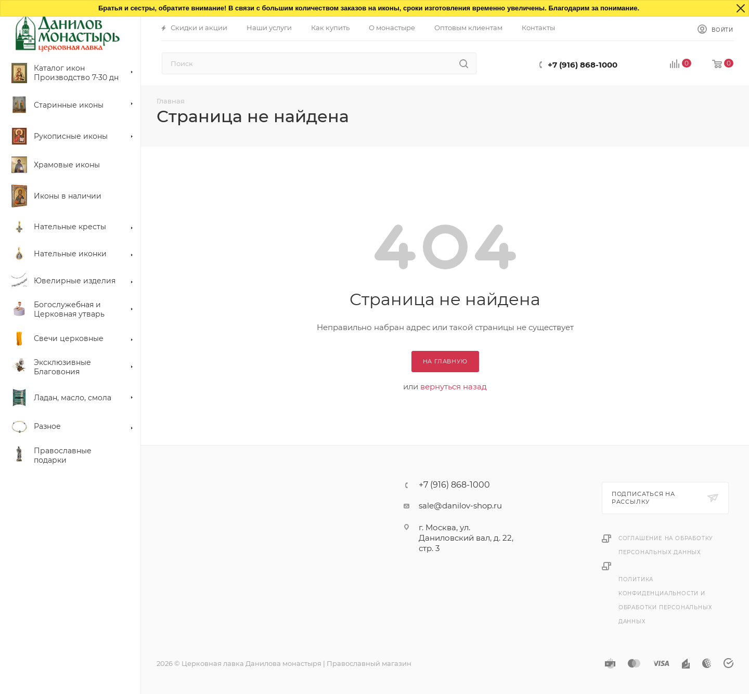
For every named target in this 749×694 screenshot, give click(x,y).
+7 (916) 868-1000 (582, 65)
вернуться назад (453, 386)
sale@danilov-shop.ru (460, 505)
